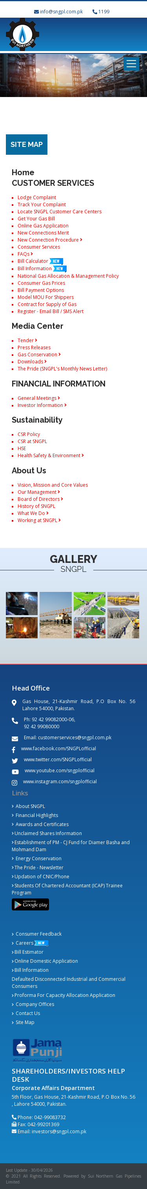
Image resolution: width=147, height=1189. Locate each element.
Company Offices (33, 1004)
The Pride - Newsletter (38, 867)
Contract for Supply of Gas (47, 304)
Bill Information (42, 268)
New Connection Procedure (50, 239)
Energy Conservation (37, 858)
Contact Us (26, 1013)
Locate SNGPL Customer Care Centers (60, 211)
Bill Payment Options (41, 290)
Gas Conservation (39, 354)
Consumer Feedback (37, 934)
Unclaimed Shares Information (47, 833)
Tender (27, 340)
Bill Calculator (40, 261)
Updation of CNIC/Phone (40, 876)
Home (23, 172)
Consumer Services (39, 247)
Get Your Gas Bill (36, 218)
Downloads (32, 361)
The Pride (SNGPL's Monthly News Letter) (62, 368)
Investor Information (42, 405)
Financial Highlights (35, 815)
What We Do (33, 513)
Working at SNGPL (39, 520)
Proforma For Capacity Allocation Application (63, 995)
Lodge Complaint (37, 197)
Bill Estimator (28, 952)
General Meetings (39, 398)
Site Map (23, 1022)
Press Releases (34, 347)
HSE (22, 448)
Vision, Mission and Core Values (53, 485)
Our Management (39, 492)
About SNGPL (28, 806)
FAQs (25, 254)
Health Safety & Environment (51, 455)
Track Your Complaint (42, 204)
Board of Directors (40, 499)
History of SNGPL (36, 506)
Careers (22, 943)
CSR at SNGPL (32, 441)
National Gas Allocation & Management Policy (68, 276)
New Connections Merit (43, 232)
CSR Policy (29, 434)
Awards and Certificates (40, 824)
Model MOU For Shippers (46, 297)
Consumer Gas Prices (41, 283)
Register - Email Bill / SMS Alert (50, 311)
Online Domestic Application (45, 961)
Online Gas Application (43, 225)
